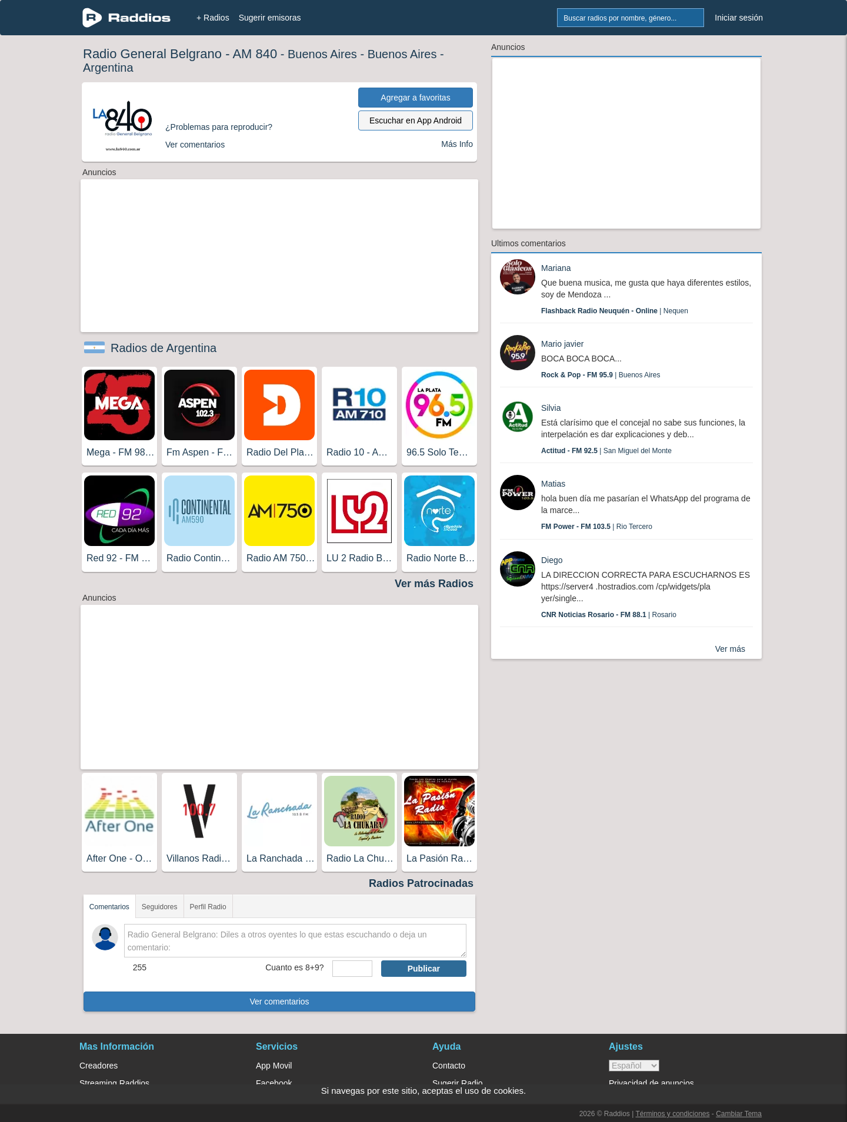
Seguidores (160, 907)
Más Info (457, 144)
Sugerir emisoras (270, 17)
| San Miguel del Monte (606, 451)
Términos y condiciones (672, 1114)
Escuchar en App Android (415, 120)
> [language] (634, 1065)
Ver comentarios (279, 1001)
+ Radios (212, 17)
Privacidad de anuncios (651, 1083)
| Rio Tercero (596, 527)
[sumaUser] (352, 968)
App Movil (274, 1065)
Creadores (98, 1065)
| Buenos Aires (601, 375)
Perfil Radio (208, 907)
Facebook (274, 1083)
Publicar (424, 968)
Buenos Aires (322, 54)
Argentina (108, 67)
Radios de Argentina (163, 347)
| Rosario (608, 615)
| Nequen (614, 311)
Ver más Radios (434, 584)
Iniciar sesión (739, 17)
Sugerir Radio (457, 1083)
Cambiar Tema (739, 1114)
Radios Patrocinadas (421, 883)
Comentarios (109, 907)
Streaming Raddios (114, 1083)
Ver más (730, 649)
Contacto (448, 1065)
